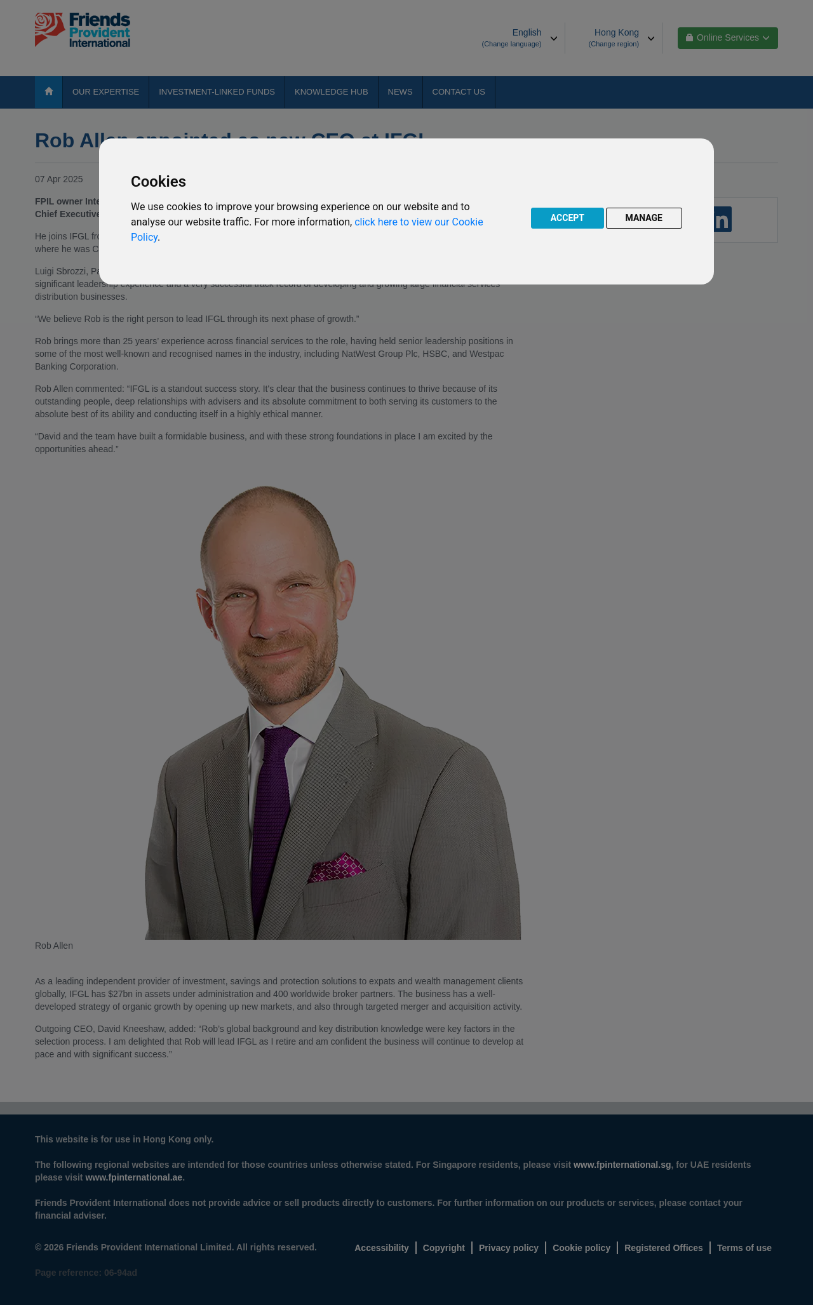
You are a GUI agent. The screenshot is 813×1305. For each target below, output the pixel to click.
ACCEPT (567, 218)
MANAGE (644, 218)
